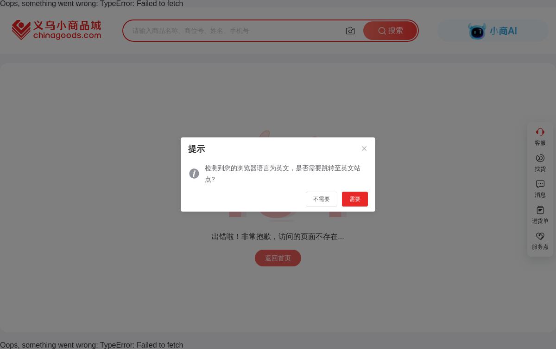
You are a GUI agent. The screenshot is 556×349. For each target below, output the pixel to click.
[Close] (364, 149)
